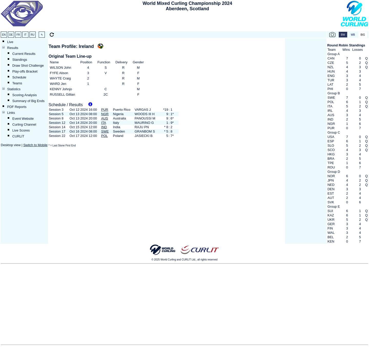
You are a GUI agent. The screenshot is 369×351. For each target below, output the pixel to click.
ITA (103, 123)
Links (11, 113)
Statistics (13, 89)
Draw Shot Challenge (28, 65)
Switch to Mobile (35, 145)
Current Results (23, 54)
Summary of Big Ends (28, 101)
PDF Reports (16, 107)
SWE (105, 131)
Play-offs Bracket (24, 71)
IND (104, 127)
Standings (19, 60)
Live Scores (21, 130)
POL (104, 136)
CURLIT (18, 136)
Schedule (19, 77)
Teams (17, 83)
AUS (104, 118)
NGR (105, 114)
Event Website (23, 119)
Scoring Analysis (24, 95)
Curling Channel (24, 124)
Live (10, 42)
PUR (104, 110)
